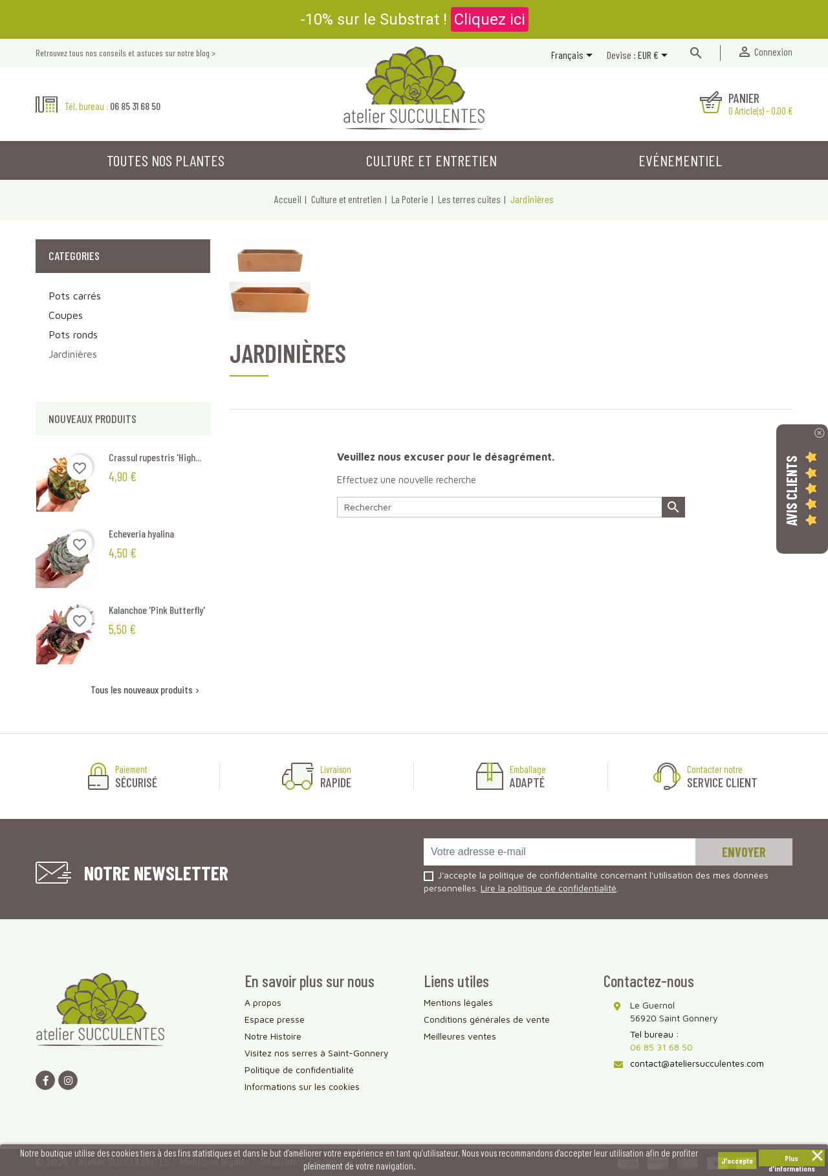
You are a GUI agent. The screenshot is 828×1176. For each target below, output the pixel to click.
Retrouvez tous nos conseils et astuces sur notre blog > (125, 52)
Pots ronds (73, 334)
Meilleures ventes (460, 1035)
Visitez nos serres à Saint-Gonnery (317, 1052)
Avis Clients (791, 490)
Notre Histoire (273, 1035)
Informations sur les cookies (302, 1086)
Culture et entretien (431, 160)
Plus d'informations (791, 1159)
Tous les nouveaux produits (146, 689)
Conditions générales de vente (487, 1019)
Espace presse (275, 1019)
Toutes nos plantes (165, 160)
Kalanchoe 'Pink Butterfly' (157, 610)
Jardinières (73, 354)
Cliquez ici (489, 19)
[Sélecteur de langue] (574, 56)
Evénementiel (680, 160)
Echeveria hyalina (141, 533)
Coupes (66, 315)
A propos (263, 1002)
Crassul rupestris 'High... (155, 457)
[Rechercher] (511, 507)
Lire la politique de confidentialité (548, 887)
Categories (74, 255)
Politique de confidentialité (299, 1069)
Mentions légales (458, 1002)
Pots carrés (75, 295)
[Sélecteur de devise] (655, 56)
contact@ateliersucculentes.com (697, 1063)
